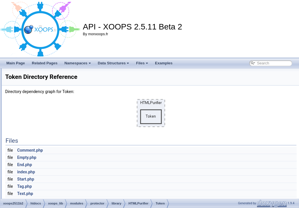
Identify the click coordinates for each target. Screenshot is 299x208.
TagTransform (62, 130)
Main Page (15, 63)
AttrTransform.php (65, 181)
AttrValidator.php (64, 194)
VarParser (59, 155)
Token (56, 136)
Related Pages (44, 63)
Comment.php (102, 150)
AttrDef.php (60, 174)
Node (55, 111)
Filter (55, 79)
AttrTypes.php (62, 187)
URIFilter (58, 143)
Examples (164, 63)
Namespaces (77, 63)
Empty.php (99, 157)
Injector (57, 92)
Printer (56, 117)
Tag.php (96, 186)
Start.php (97, 179)
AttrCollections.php (66, 168)
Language (59, 98)
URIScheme (60, 149)
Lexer (55, 105)
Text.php (97, 193)
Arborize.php (61, 162)
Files (142, 63)
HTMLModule (61, 85)
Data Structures (113, 63)
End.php (96, 164)
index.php (98, 172)
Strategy (57, 124)
